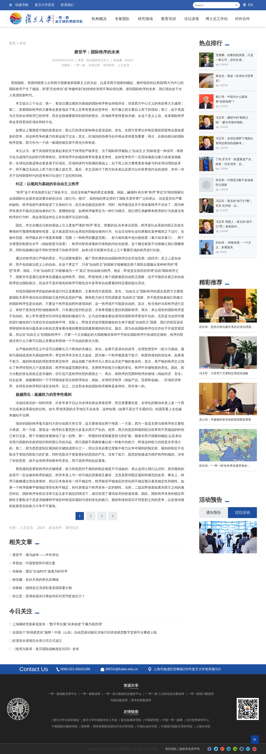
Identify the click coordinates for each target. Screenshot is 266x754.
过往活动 (242, 512)
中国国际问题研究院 (65, 726)
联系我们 (67, 5)
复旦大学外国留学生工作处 (100, 720)
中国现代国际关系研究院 (176, 726)
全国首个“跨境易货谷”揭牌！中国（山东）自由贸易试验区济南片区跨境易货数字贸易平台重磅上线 (84, 632)
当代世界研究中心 (197, 720)
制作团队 (171, 748)
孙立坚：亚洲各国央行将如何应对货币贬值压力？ (48, 596)
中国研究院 (152, 720)
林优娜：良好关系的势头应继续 (35, 579)
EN (250, 5)
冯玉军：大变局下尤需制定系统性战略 (223, 373)
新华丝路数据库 (141, 700)
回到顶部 (255, 739)
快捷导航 (21, 5)
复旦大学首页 (45, 5)
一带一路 (79, 65)
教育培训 (168, 19)
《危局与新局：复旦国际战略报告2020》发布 (45, 649)
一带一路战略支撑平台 (62, 693)
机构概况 (99, 19)
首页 (12, 43)
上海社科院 (203, 726)
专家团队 (122, 19)
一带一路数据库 (90, 693)
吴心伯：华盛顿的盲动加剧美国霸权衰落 (225, 419)
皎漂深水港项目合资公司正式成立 (37, 640)
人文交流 (123, 65)
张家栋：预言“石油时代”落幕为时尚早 (40, 571)
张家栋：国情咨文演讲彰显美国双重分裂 (42, 588)
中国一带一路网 (172, 720)
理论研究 (109, 65)
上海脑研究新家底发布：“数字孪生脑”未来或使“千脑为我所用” (57, 624)
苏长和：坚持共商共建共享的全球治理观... (226, 327)
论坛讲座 (191, 19)
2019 (41, 527)
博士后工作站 (216, 19)
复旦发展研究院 (131, 720)
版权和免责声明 (189, 748)
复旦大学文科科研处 (66, 720)
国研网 (85, 726)
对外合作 (242, 19)
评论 (22, 43)
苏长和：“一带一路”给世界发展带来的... (224, 465)
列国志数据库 (119, 700)
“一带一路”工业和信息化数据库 (164, 693)
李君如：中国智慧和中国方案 (33, 563)
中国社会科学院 (147, 726)
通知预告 (213, 512)
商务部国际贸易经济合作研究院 (113, 726)
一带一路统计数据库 (201, 693)
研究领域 (145, 19)
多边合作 (55, 527)
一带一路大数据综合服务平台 (122, 693)
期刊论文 (72, 527)
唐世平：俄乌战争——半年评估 (35, 555)
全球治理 (94, 65)
